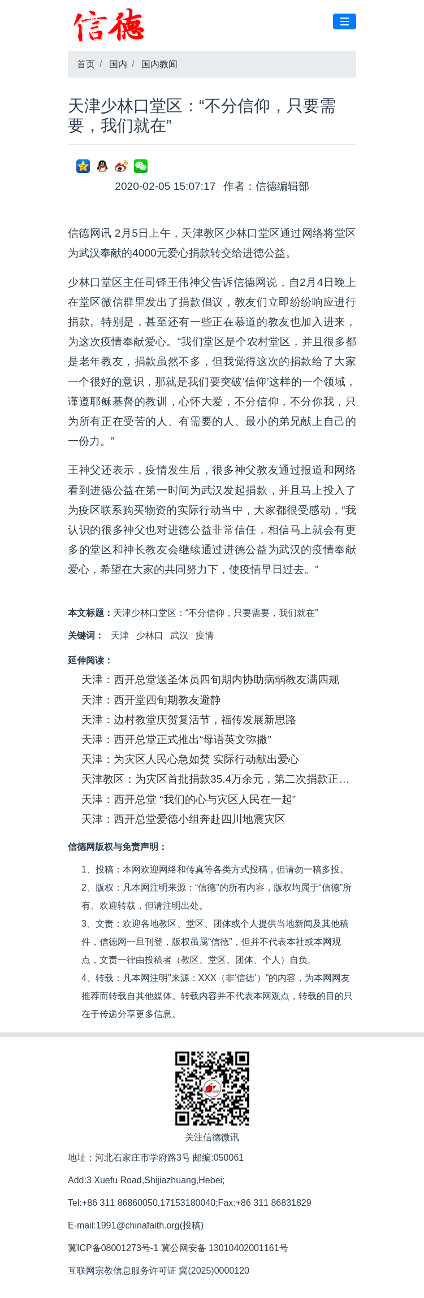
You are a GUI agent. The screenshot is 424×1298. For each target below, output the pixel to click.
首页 (86, 64)
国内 (118, 64)
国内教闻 (159, 64)
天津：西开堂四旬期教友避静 (151, 700)
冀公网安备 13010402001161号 (224, 1248)
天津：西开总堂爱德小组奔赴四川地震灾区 (183, 819)
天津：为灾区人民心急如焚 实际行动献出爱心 (190, 759)
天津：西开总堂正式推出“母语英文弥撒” (176, 739)
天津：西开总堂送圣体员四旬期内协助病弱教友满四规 (210, 679)
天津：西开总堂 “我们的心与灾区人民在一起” (188, 799)
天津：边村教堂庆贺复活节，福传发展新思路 (188, 720)
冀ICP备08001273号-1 (113, 1248)
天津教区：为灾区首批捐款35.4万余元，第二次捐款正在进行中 (231, 779)
